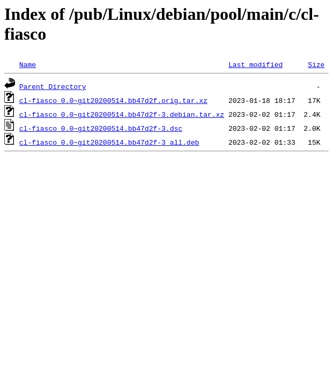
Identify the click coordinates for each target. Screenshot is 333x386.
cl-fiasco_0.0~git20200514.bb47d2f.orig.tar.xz (113, 100)
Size (316, 64)
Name (27, 64)
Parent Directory (52, 86)
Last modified (255, 64)
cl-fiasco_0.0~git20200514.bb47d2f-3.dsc (100, 128)
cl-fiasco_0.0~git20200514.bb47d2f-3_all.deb (109, 142)
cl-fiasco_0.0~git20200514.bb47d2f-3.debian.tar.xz (121, 114)
